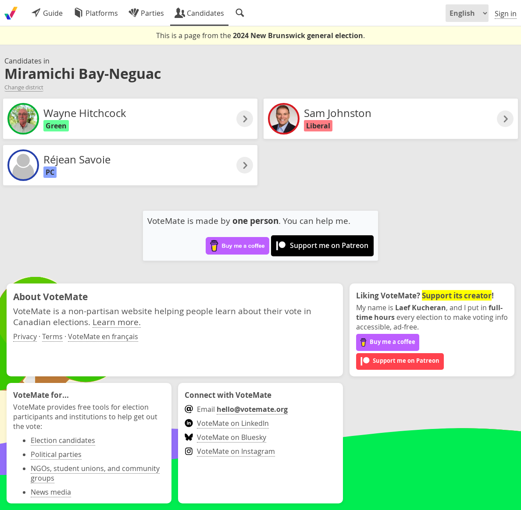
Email (236, 409)
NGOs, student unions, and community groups (95, 473)
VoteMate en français (103, 336)
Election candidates (63, 440)
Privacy (25, 336)
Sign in (506, 13)
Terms (52, 336)
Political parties (56, 454)
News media (51, 492)
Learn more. (117, 321)
